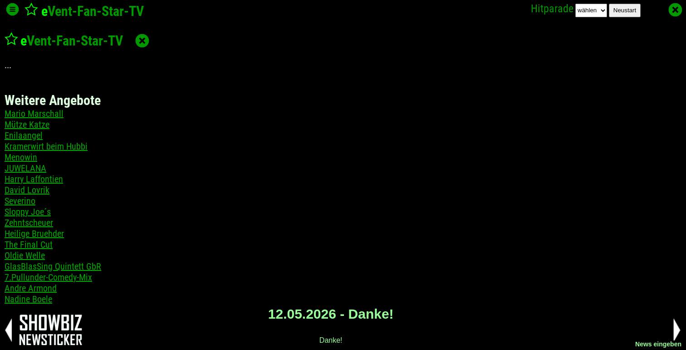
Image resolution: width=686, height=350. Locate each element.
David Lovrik (27, 190)
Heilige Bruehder (34, 233)
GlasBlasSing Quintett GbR (53, 266)
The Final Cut (29, 244)
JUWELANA (25, 168)
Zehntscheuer (29, 222)
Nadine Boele (28, 299)
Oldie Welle (25, 255)
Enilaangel (24, 135)
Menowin (21, 157)
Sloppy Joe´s (28, 211)
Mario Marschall (34, 113)
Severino (20, 200)
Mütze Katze (27, 124)
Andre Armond (31, 288)
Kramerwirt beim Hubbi (46, 146)
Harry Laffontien (34, 179)
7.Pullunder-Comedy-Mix (48, 277)
